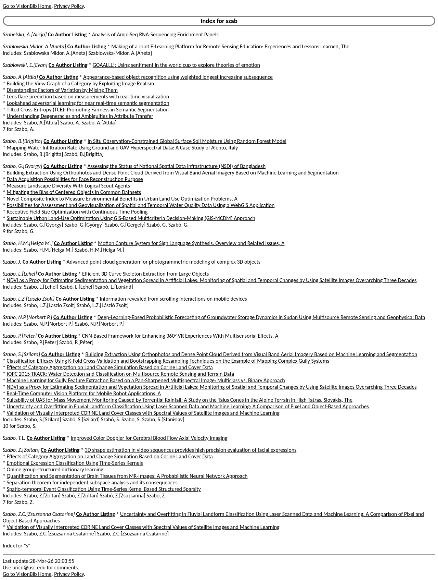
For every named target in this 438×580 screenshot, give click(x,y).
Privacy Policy (68, 6)
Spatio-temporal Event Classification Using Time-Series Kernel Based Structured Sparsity (104, 489)
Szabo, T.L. (14, 438)
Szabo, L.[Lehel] (20, 273)
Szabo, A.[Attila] (20, 77)
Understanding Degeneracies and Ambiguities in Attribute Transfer (80, 116)
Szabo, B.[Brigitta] (22, 141)
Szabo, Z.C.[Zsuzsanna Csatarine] (39, 514)
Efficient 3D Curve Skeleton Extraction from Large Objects (145, 273)
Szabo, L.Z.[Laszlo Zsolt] (28, 298)
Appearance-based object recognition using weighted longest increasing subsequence (178, 77)
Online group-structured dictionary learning (55, 469)
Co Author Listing (67, 34)
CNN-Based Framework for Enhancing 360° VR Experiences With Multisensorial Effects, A (180, 336)
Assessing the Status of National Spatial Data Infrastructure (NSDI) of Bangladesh (177, 166)
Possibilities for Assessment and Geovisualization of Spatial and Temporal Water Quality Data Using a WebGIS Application (141, 205)
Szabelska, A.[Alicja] (25, 34)
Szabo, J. (12, 261)
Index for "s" (16, 545)
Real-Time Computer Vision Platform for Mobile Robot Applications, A (84, 393)
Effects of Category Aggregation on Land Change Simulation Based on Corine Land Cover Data (110, 367)
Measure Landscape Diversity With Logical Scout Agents (68, 185)
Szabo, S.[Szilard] (21, 354)
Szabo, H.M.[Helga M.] (28, 243)
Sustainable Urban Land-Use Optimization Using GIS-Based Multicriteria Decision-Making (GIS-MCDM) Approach (131, 218)
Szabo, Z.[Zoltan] (21, 450)
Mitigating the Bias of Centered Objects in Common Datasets (74, 192)
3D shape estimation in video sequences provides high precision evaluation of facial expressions (191, 450)
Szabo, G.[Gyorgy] (22, 166)
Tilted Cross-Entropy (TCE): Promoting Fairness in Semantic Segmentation (88, 109)
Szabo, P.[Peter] (20, 336)
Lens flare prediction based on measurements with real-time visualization (88, 96)
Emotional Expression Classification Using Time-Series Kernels (75, 463)
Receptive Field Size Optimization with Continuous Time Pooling (77, 211)
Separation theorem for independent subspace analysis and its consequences (92, 482)
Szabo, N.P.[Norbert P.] (27, 317)
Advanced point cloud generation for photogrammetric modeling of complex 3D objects (164, 261)
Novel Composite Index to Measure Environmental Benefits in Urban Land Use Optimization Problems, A (122, 198)
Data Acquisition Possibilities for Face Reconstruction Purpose (75, 179)
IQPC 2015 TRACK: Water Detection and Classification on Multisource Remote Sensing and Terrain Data (120, 374)
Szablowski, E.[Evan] (25, 65)
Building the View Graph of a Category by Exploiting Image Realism (80, 83)
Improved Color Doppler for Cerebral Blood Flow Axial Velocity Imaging (149, 438)
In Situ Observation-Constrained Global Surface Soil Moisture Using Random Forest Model (187, 141)
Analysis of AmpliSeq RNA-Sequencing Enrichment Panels (155, 34)
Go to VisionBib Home (27, 6)
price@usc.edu (29, 567)
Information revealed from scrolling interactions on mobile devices (173, 298)
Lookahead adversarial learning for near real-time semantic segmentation (88, 103)
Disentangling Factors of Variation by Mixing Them (62, 90)
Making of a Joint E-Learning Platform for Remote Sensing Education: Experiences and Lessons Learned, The (230, 46)
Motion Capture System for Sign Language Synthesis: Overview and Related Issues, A (191, 243)
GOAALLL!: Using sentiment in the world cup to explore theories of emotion (176, 65)
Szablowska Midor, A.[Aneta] (34, 46)
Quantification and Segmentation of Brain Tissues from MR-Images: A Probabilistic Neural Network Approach (127, 476)
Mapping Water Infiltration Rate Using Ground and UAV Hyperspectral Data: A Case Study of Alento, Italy (122, 147)
